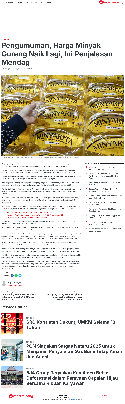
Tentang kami (62, 395)
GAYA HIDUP (39, 2)
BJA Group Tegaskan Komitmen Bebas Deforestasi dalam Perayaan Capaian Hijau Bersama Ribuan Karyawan (72, 378)
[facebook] (12, 275)
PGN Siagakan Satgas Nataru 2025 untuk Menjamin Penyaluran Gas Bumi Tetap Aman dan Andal (74, 351)
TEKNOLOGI (44, 6)
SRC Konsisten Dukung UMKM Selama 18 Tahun (70, 324)
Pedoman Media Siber (62, 397)
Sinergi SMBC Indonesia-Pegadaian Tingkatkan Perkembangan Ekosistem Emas (104, 176)
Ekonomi (49, 2)
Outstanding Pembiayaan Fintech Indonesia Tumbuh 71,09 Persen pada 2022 (34, 215)
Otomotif (28, 2)
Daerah (19, 2)
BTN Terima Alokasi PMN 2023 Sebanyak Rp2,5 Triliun (26, 217)
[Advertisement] (62, 23)
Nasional (20, 6)
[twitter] (20, 275)
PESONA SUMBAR (31, 6)
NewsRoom (9, 2)
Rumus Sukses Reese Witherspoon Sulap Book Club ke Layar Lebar (105, 197)
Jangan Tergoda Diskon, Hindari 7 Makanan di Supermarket (103, 190)
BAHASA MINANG (8, 6)
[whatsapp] (16, 275)
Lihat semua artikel (15, 285)
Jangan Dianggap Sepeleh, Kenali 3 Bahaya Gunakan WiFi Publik (29, 213)
